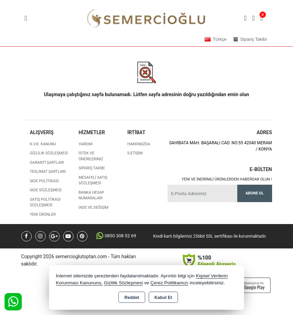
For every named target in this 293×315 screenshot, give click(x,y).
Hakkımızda (138, 144)
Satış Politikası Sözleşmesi (45, 202)
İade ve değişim (93, 207)
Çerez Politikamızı (169, 282)
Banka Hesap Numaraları (91, 195)
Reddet (131, 297)
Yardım (85, 144)
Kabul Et (163, 297)
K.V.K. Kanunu (43, 144)
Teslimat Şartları (48, 171)
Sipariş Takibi (91, 168)
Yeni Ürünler (43, 214)
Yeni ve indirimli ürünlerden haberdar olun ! (227, 179)
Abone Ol (254, 193)
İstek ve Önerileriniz (90, 156)
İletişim (134, 153)
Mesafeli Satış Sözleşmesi (92, 180)
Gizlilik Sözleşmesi (49, 153)
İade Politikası (44, 181)
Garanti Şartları (47, 162)
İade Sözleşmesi (46, 190)
